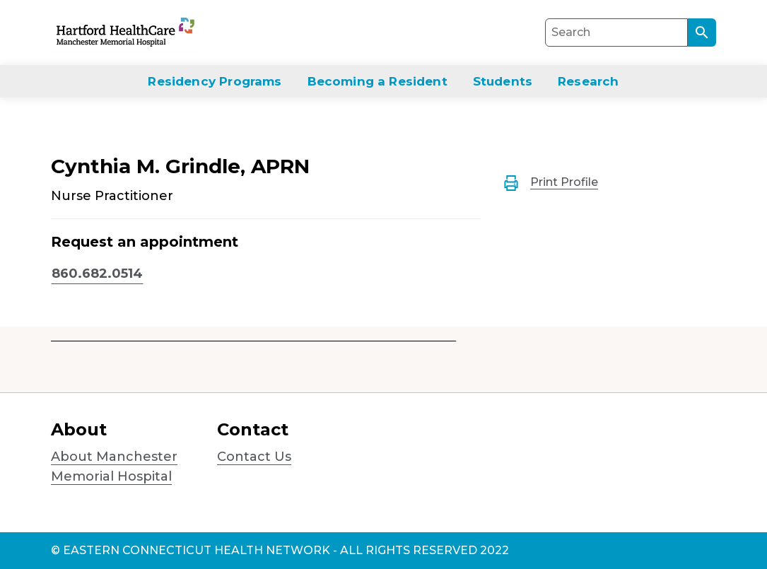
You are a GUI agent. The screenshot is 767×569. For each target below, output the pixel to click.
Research (588, 81)
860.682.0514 (97, 273)
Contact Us (254, 456)
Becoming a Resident (377, 81)
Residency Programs (214, 81)
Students (502, 81)
